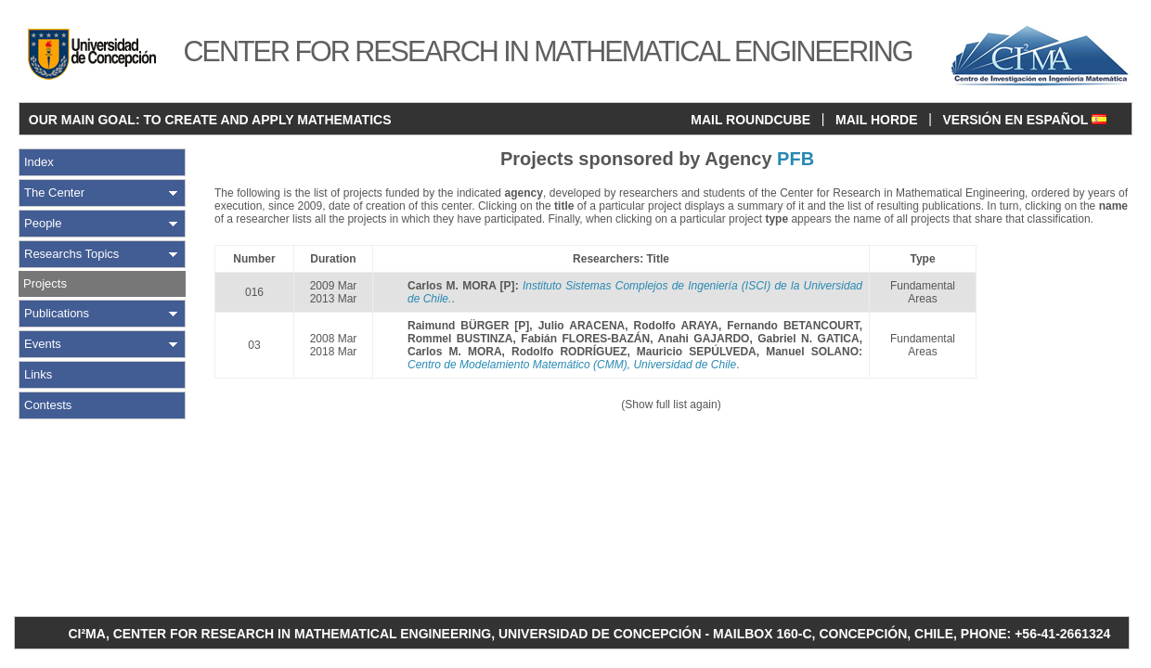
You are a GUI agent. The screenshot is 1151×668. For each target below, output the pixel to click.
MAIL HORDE (876, 119)
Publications (56, 313)
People (42, 223)
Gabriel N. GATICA (808, 338)
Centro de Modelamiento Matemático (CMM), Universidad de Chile (571, 364)
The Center (54, 192)
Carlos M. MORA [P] (461, 285)
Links (38, 374)
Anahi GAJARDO (704, 338)
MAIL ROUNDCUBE (750, 119)
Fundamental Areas (922, 292)
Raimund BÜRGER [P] (468, 325)
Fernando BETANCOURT (793, 325)
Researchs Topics (71, 254)
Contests (47, 405)
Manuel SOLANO (812, 351)
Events (42, 344)
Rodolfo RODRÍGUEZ (569, 351)
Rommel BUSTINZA (460, 338)
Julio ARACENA (582, 325)
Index (39, 162)
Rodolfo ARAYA (676, 325)
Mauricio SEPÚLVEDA (697, 351)
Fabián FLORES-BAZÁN (585, 338)
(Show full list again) (670, 404)
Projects (45, 283)
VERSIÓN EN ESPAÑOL (1024, 119)
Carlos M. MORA (454, 351)
